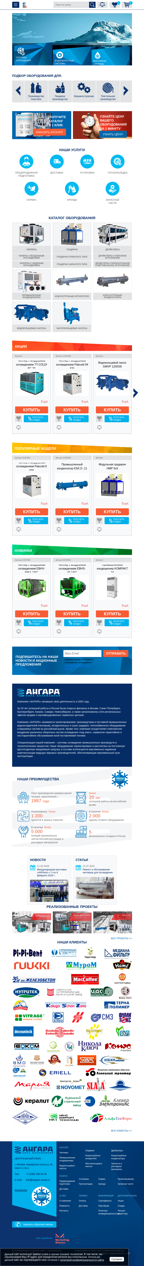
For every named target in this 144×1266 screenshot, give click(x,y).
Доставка (63, 1189)
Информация (106, 1196)
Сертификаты (105, 1201)
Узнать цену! (113, 134)
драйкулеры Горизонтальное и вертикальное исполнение (112, 264)
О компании (65, 1201)
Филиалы (21, 1190)
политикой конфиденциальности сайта (82, 1260)
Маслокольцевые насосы (72, 328)
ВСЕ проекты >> (121, 938)
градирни (71, 249)
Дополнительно (127, 1196)
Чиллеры (63, 1152)
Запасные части (125, 1184)
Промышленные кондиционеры (31, 296)
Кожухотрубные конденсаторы (112, 296)
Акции (121, 1201)
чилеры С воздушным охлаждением (31, 257)
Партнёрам (103, 1206)
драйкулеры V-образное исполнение (112, 257)
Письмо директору (123, 1212)
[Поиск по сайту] (71, 5)
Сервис (101, 1179)
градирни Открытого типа (72, 257)
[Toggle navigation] (15, 5)
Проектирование (126, 1179)
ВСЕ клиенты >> (121, 1130)
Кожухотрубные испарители (72, 296)
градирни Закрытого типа (72, 264)
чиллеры (31, 249)
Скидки (121, 1206)
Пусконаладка (86, 1184)
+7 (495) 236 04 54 (36, 1174)
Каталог (64, 1147)
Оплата (82, 1201)
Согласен (117, 1259)
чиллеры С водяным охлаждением (31, 264)
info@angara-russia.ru (38, 1180)
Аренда (102, 1184)
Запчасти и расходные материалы (116, 1166)
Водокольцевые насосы (31, 328)
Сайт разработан (44, 1238)
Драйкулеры (112, 249)
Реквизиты (64, 1206)
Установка (84, 1179)
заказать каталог (49, 132)
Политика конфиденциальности (108, 1212)
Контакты (63, 1210)
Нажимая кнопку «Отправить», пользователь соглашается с (79, 664)
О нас (62, 1196)
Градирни (89, 1150)
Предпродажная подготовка (67, 1182)
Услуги (63, 1176)
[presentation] (18, 91)
